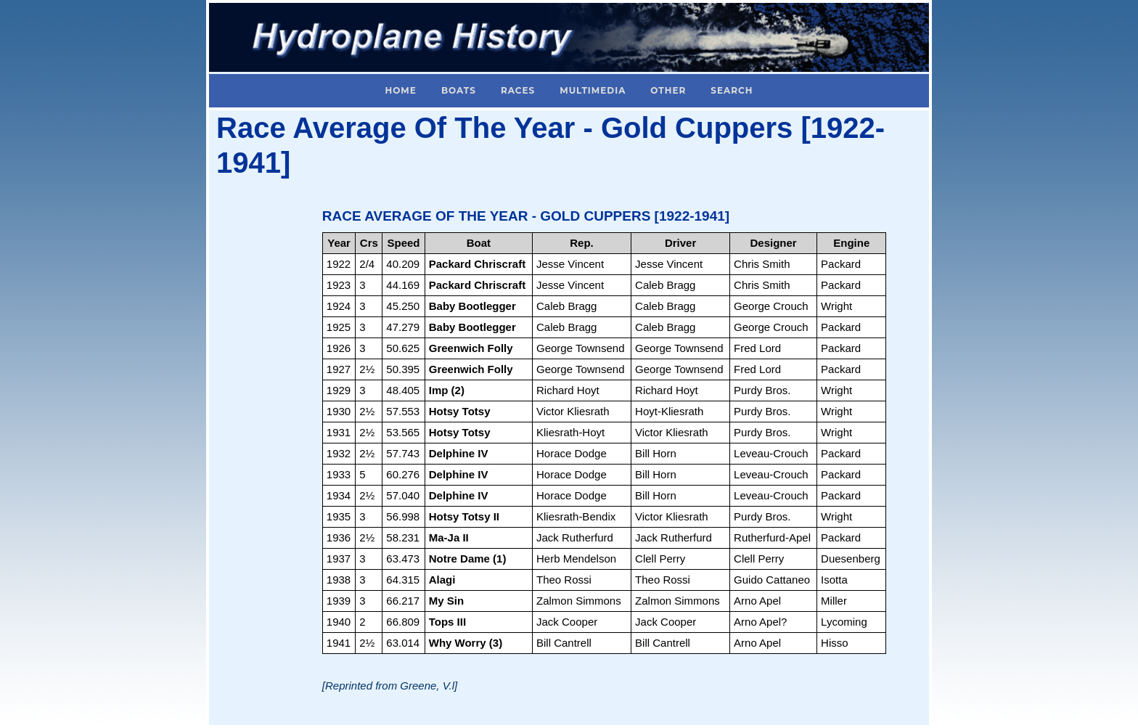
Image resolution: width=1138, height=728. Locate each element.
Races (518, 90)
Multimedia (593, 90)
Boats (458, 90)
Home (401, 90)
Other (668, 90)
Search (732, 90)
